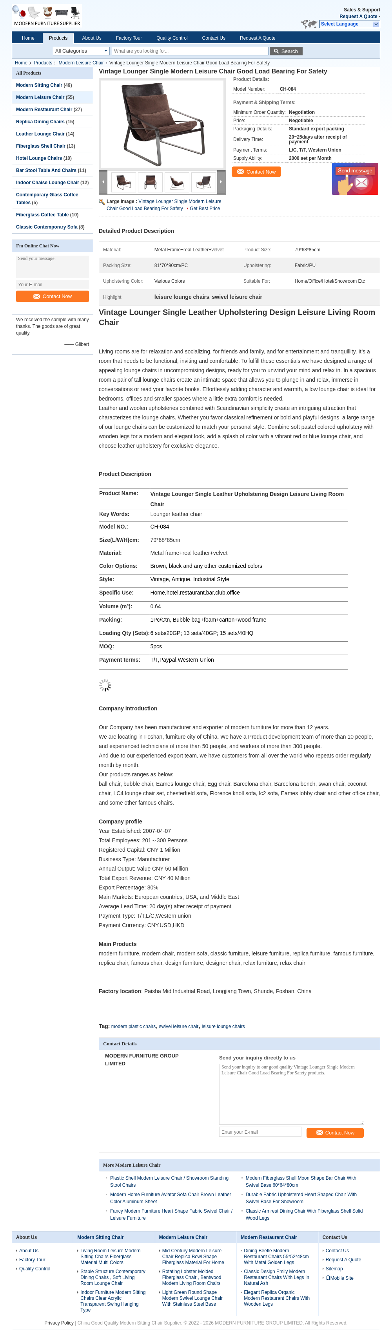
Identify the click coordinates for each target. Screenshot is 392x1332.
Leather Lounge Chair (40, 134)
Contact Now (52, 296)
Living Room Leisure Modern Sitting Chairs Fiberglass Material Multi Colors (110, 1256)
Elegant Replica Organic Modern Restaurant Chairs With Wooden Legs (277, 1298)
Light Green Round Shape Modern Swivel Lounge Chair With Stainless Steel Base (192, 1298)
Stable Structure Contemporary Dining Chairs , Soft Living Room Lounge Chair (112, 1277)
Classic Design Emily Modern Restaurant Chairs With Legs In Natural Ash (276, 1277)
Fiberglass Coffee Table (42, 215)
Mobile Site (340, 1278)
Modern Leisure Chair (80, 63)
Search (289, 51)
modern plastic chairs (133, 1026)
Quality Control (171, 38)
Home (28, 38)
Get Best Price (205, 208)
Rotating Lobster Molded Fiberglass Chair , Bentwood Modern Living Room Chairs (191, 1277)
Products (58, 38)
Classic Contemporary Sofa (47, 227)
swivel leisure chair (179, 1026)
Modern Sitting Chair (39, 85)
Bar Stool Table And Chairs (46, 170)
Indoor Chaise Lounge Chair (47, 182)
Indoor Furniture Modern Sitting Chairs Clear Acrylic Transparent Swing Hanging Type (112, 1301)
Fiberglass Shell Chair (40, 146)
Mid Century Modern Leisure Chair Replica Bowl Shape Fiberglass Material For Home (193, 1256)
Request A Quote (358, 16)
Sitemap (334, 1269)
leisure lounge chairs (223, 1026)
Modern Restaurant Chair (44, 109)
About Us (91, 38)
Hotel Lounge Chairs (39, 158)
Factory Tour (129, 38)
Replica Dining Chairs (40, 121)
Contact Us (213, 38)
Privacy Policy (59, 1323)
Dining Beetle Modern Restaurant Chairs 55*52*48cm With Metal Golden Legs (276, 1256)
